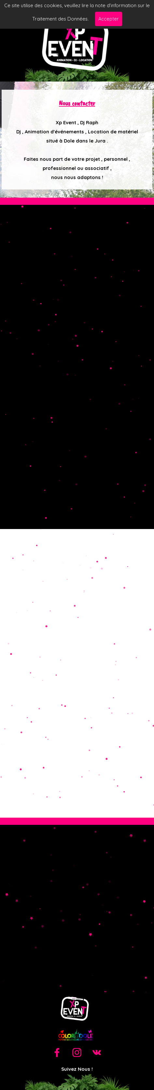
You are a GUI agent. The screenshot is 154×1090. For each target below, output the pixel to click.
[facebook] (56, 1052)
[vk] (96, 1052)
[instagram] (76, 1052)
